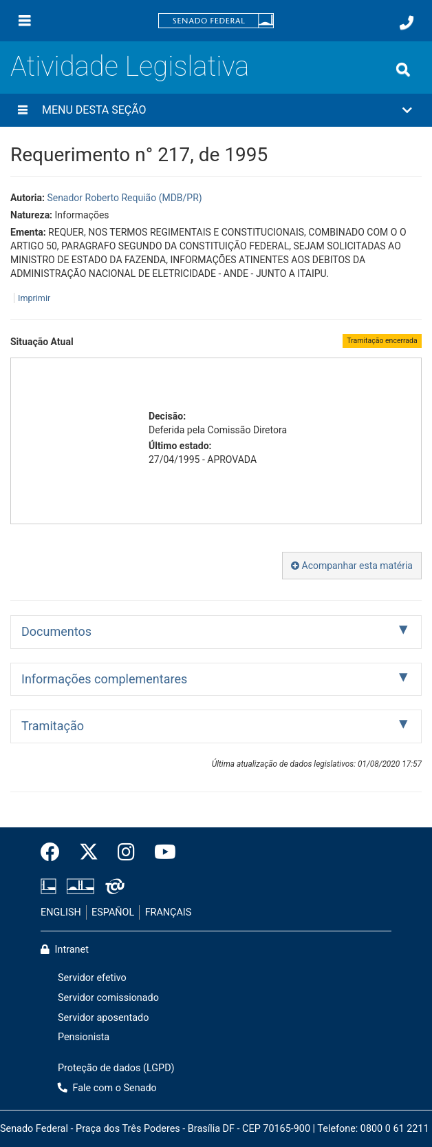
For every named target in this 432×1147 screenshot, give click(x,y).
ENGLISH (61, 912)
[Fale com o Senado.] (406, 22)
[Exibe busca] (403, 69)
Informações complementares (104, 679)
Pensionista (83, 1037)
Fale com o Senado (107, 1088)
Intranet (65, 949)
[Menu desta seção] (22, 110)
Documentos (56, 631)
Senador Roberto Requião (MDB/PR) (124, 197)
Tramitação (52, 726)
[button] (216, 110)
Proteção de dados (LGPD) (116, 1068)
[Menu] (25, 20)
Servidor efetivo (92, 978)
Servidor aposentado (103, 1018)
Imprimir (34, 298)
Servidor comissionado (108, 998)
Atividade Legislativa (129, 66)
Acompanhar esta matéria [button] (352, 565)
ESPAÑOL (112, 912)
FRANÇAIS (168, 912)
